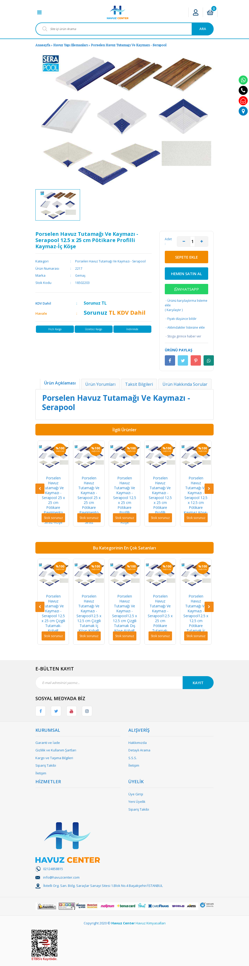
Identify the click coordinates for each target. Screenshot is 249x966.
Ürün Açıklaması (60, 383)
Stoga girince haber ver (183, 336)
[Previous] (39, 489)
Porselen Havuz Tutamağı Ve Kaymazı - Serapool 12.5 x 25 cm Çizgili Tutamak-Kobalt (53, 613)
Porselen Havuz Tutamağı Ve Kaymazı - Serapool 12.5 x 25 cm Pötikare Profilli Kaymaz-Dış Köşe (124, 500)
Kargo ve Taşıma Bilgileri (54, 758)
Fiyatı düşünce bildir (181, 318)
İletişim (40, 773)
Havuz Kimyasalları (151, 923)
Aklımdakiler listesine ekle (185, 327)
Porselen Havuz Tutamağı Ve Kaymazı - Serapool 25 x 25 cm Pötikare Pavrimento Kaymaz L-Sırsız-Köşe (53, 500)
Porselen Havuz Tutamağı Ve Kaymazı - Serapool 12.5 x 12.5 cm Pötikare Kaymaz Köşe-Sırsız (196, 498)
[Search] (124, 28)
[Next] (209, 489)
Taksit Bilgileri (139, 384)
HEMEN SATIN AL (186, 273)
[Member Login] (195, 12)
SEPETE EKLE (186, 257)
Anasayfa (42, 45)
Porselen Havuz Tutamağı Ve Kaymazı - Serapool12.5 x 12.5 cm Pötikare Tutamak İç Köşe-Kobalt (195, 616)
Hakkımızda (137, 742)
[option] (57, 205)
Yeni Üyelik (136, 801)
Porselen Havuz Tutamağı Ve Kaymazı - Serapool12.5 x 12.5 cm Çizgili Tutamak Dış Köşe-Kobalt (124, 613)
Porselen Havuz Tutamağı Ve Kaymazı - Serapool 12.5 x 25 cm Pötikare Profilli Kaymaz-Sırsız (160, 498)
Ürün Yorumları (100, 384)
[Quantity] (192, 241)
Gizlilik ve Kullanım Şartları (55, 750)
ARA (202, 28)
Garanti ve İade (47, 742)
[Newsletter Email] (124, 682)
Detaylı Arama (139, 750)
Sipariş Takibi (45, 765)
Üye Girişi (135, 794)
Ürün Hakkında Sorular (184, 384)
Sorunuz (92, 303)
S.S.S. (132, 758)
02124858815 (53, 868)
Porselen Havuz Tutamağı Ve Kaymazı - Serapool (128, 45)
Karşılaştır (174, 310)
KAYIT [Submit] (198, 682)
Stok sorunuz (53, 518)
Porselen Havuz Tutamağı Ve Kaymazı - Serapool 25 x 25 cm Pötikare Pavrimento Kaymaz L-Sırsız (88, 500)
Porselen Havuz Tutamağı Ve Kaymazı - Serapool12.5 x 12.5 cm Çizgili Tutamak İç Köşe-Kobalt (88, 613)
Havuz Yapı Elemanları (70, 45)
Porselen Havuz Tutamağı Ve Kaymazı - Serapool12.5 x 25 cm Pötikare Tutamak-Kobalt (160, 616)
